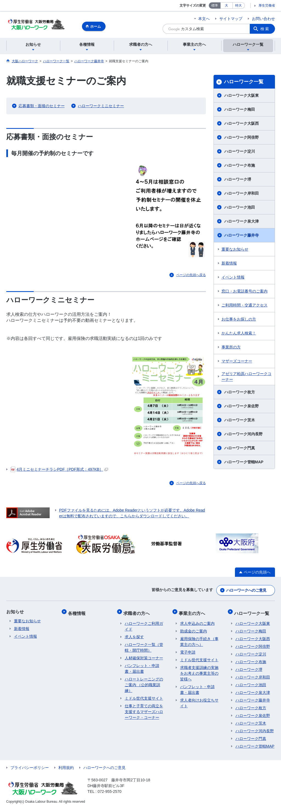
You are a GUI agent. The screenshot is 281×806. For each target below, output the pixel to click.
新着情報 (229, 264)
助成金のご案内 (193, 628)
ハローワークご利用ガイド (144, 623)
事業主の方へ (193, 611)
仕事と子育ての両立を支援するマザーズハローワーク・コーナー (144, 709)
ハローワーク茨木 (239, 421)
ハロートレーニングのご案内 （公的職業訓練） (144, 682)
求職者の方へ (138, 611)
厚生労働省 (267, 5)
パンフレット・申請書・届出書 (142, 666)
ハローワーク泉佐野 (241, 407)
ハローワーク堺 (237, 180)
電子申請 (187, 649)
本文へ (204, 19)
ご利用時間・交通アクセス (245, 306)
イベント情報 (233, 278)
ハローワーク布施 (239, 166)
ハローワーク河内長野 (243, 435)
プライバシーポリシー (29, 765)
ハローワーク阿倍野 (241, 138)
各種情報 (78, 611)
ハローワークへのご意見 (246, 590)
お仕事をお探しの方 (239, 320)
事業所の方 (231, 348)
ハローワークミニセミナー (101, 106)
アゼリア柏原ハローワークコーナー (246, 377)
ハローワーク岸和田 (241, 194)
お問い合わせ (263, 19)
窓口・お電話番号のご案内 (245, 292)
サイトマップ (230, 19)
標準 (214, 5)
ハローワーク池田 (239, 208)
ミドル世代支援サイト (144, 695)
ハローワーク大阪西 (241, 124)
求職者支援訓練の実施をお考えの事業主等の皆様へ (199, 671)
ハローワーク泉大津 (241, 222)
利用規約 (66, 765)
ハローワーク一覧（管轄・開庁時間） (144, 645)
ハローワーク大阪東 (241, 96)
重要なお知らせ (235, 250)
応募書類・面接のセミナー (42, 106)
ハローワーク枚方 (239, 393)
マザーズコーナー (237, 362)
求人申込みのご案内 (197, 620)
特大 (238, 5)
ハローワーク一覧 (243, 82)
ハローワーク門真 (239, 449)
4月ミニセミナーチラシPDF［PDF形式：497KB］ (59, 470)
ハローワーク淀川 (239, 152)
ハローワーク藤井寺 (241, 236)
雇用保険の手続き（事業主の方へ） (199, 639)
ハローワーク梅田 (239, 110)
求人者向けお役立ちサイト (199, 700)
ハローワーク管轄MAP (243, 463)
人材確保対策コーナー (144, 655)
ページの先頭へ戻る (191, 276)
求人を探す (134, 634)
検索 (265, 29)
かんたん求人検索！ (239, 334)
